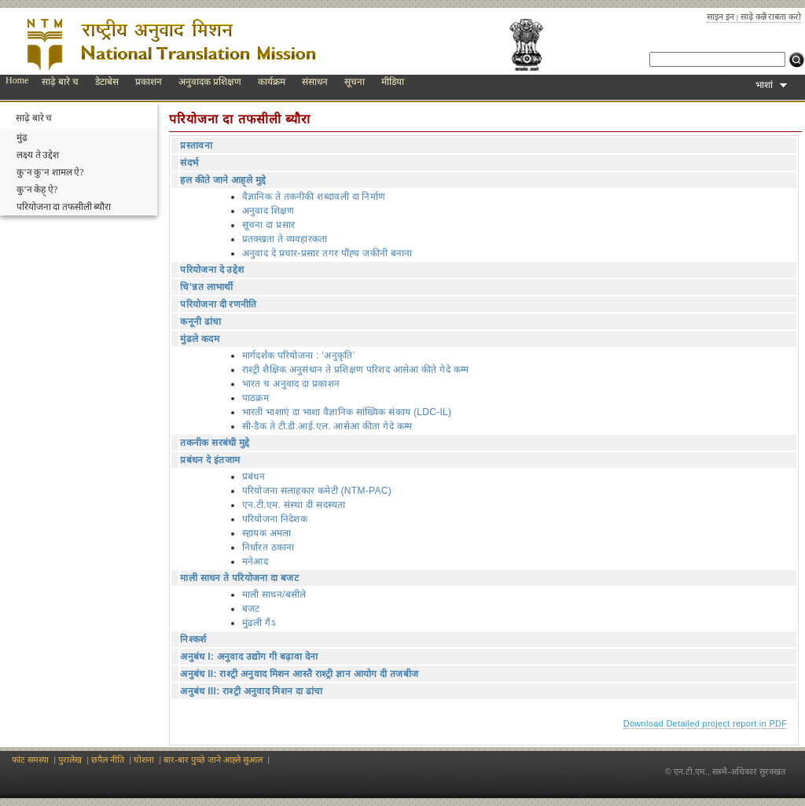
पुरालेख (70, 759)
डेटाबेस (107, 81)
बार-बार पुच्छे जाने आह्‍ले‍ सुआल (213, 759)
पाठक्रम (255, 397)
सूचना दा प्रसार (268, 224)
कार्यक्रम (271, 81)
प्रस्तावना (196, 145)
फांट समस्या (30, 759)
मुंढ (22, 137)
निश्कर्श (193, 639)
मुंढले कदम (199, 338)
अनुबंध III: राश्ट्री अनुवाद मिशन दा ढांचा (251, 691)
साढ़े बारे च (60, 81)
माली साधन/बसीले (274, 594)
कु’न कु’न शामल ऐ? (50, 172)
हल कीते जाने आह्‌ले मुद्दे (223, 180)
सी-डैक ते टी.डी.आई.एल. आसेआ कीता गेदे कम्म (327, 426)
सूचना (354, 81)
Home (17, 80)
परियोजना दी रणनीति (218, 304)
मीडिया (392, 81)
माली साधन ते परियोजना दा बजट (239, 577)
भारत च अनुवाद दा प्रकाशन (291, 383)
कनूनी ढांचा (200, 321)
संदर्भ (189, 162)
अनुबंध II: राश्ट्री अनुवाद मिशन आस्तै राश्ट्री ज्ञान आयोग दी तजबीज (299, 673)
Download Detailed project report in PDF (705, 723)
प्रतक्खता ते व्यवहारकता (285, 239)
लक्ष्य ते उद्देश (38, 155)
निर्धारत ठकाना (268, 547)
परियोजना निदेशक (274, 518)
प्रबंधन (253, 476)
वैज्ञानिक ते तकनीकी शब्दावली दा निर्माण (314, 196)
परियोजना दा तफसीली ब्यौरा (64, 207)
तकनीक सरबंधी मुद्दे (214, 442)
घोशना (144, 759)
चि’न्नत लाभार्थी (206, 287)
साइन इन (720, 16)
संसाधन (315, 81)
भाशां (771, 84)
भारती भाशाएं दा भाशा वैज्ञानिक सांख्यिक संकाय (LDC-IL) (347, 412)
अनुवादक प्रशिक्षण (209, 81)
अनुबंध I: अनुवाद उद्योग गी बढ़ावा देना (249, 656)
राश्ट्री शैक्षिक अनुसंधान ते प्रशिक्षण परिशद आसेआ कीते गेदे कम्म (355, 369)
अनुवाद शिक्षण (268, 210)
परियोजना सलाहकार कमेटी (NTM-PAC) (316, 490)
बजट (251, 608)
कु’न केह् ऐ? (37, 189)
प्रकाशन (148, 81)
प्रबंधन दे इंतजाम (210, 460)
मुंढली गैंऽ (259, 622)
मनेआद (255, 561)
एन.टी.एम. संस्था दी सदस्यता (294, 504)
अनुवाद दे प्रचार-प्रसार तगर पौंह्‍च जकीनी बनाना (327, 253)
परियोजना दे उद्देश (212, 269)
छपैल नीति (107, 759)
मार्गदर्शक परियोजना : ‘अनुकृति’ (298, 355)
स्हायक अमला (267, 533)
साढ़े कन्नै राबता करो (771, 16)
